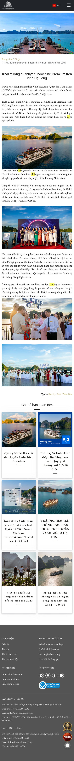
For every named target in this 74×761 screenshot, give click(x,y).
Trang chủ (7, 59)
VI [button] (56, 5)
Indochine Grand (10, 683)
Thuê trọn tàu (9, 654)
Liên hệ (5, 644)
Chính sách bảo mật (49, 649)
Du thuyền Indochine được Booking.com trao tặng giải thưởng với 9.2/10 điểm (55, 461)
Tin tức (5, 649)
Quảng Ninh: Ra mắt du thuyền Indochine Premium (18, 457)
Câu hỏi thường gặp (49, 659)
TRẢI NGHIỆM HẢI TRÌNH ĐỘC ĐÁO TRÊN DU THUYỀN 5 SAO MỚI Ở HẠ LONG (55, 529)
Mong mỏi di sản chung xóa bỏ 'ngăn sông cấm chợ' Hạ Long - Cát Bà (55, 598)
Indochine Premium (12, 674)
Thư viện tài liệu (10, 659)
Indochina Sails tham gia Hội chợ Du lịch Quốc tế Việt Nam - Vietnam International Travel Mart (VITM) (19, 531)
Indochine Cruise (11, 678)
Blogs (17, 59)
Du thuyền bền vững (49, 654)
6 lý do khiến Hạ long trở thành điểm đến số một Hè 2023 (19, 596)
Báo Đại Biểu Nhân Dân (60, 394)
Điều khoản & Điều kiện (51, 644)
